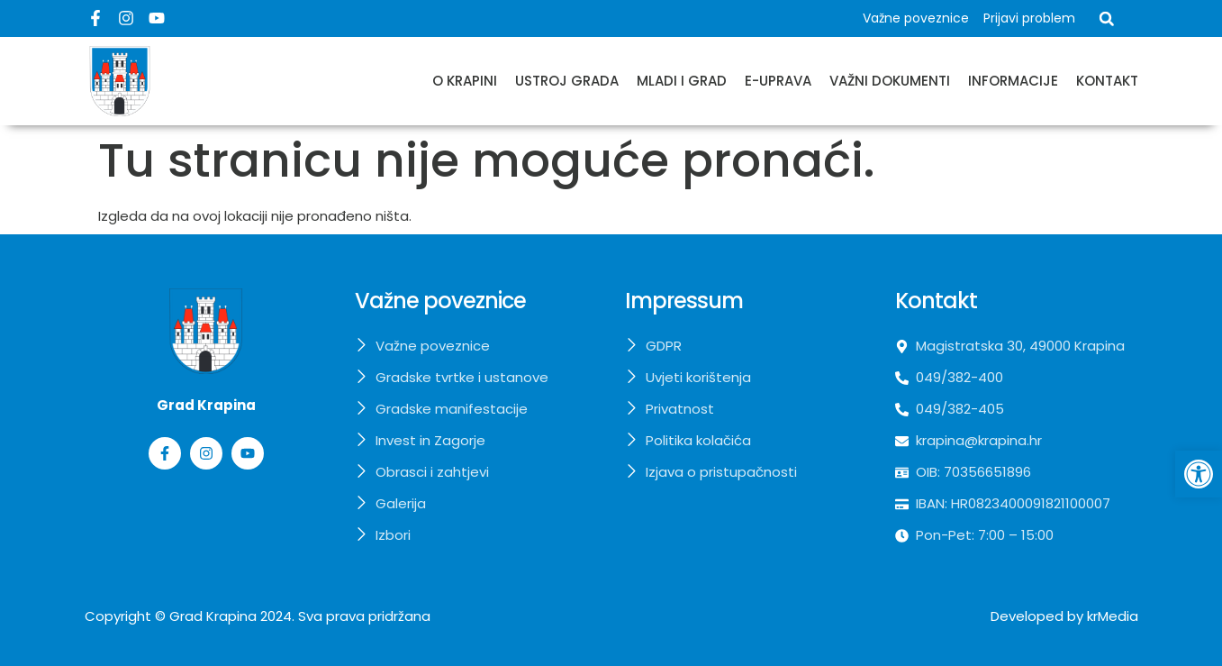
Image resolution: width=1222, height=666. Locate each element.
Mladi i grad (682, 80)
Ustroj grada (567, 80)
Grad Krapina (213, 616)
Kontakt (1107, 80)
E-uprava (778, 80)
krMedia (1112, 616)
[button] (1106, 18)
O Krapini (464, 80)
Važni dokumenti (889, 80)
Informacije (1013, 80)
